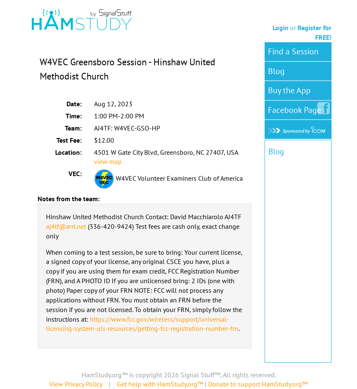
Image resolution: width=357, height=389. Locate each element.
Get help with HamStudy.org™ (160, 384)
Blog (276, 71)
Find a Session (293, 51)
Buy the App (289, 90)
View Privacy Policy (75, 384)
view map (108, 161)
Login (280, 27)
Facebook (296, 108)
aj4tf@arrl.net (66, 226)
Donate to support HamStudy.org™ (258, 384)
